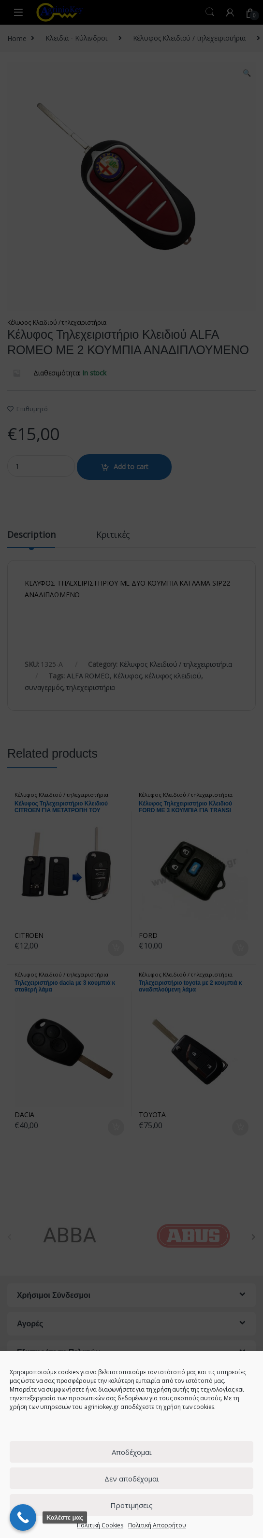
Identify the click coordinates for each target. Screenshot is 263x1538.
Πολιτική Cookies (100, 1525)
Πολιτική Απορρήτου (157, 1525)
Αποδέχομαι (132, 1452)
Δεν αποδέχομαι (131, 1478)
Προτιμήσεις (131, 1505)
